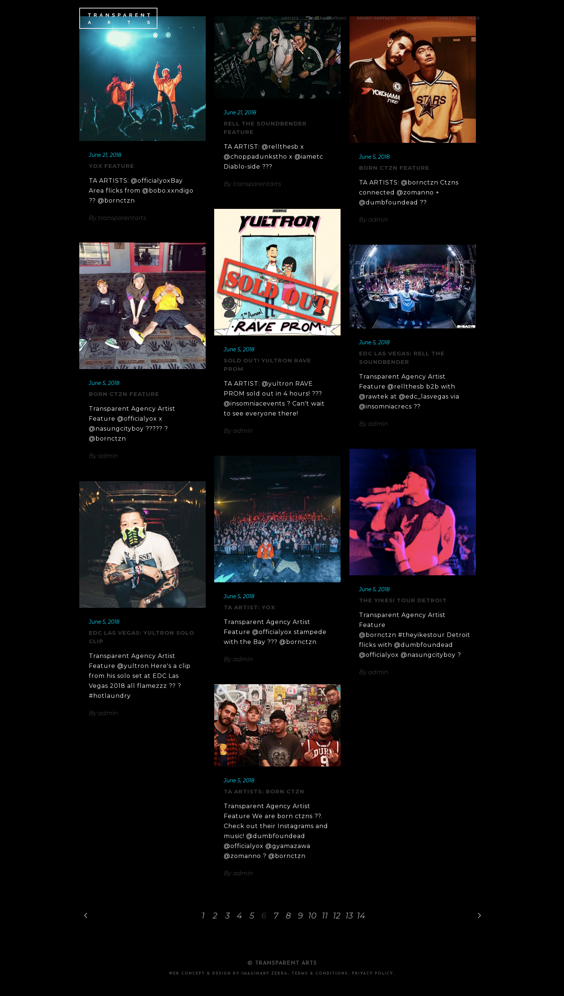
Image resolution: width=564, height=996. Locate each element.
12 (337, 916)
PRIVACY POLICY (372, 974)
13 (349, 916)
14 (361, 916)
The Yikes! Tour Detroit (403, 600)
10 (312, 916)
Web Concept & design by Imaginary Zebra (228, 974)
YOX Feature (111, 165)
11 (325, 916)
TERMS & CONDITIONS (320, 974)
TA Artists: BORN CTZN (264, 791)
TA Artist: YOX (249, 607)
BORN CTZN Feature (394, 167)
